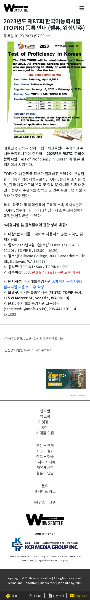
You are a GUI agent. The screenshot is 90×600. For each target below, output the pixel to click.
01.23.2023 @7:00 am (33, 35)
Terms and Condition (23, 583)
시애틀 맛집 (45, 432)
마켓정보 (45, 421)
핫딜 (45, 427)
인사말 (45, 410)
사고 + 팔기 (45, 451)
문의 (45, 485)
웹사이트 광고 (45, 491)
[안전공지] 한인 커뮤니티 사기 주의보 (28, 350)
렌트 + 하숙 (45, 456)
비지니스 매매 (45, 462)
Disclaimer (48, 583)
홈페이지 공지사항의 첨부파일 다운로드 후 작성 (44, 284)
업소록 (45, 416)
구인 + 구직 (45, 445)
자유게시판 (45, 467)
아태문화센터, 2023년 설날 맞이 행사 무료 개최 (34, 338)
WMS (78, 583)
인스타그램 (45, 502)
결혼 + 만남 (45, 473)
